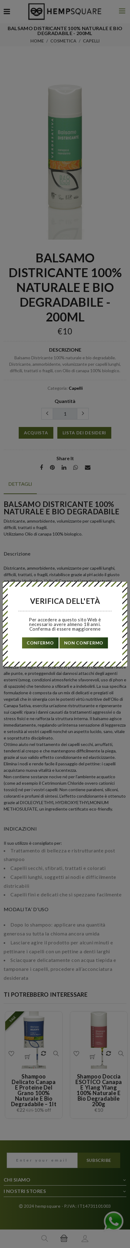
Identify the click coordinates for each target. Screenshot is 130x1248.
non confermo (83, 642)
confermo (40, 642)
